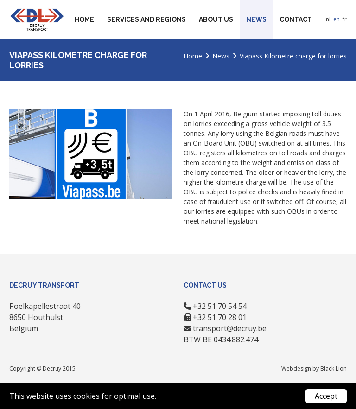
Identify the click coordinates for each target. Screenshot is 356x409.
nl (328, 19)
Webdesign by (300, 368)
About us (216, 19)
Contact (296, 19)
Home (84, 19)
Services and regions (146, 19)
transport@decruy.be (230, 328)
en (336, 19)
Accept (326, 396)
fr (345, 19)
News (256, 19)
